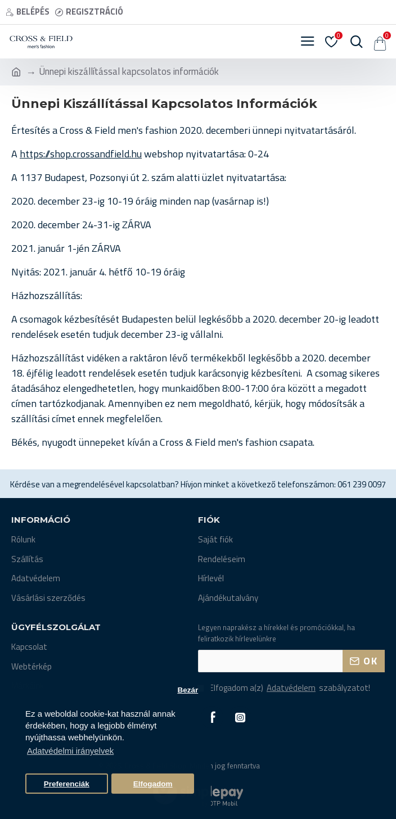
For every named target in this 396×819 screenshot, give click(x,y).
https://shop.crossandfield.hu (81, 153)
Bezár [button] (187, 690)
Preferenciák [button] (66, 784)
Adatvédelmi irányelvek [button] (70, 750)
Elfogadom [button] (153, 784)
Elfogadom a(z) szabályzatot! (284, 688)
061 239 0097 (362, 484)
